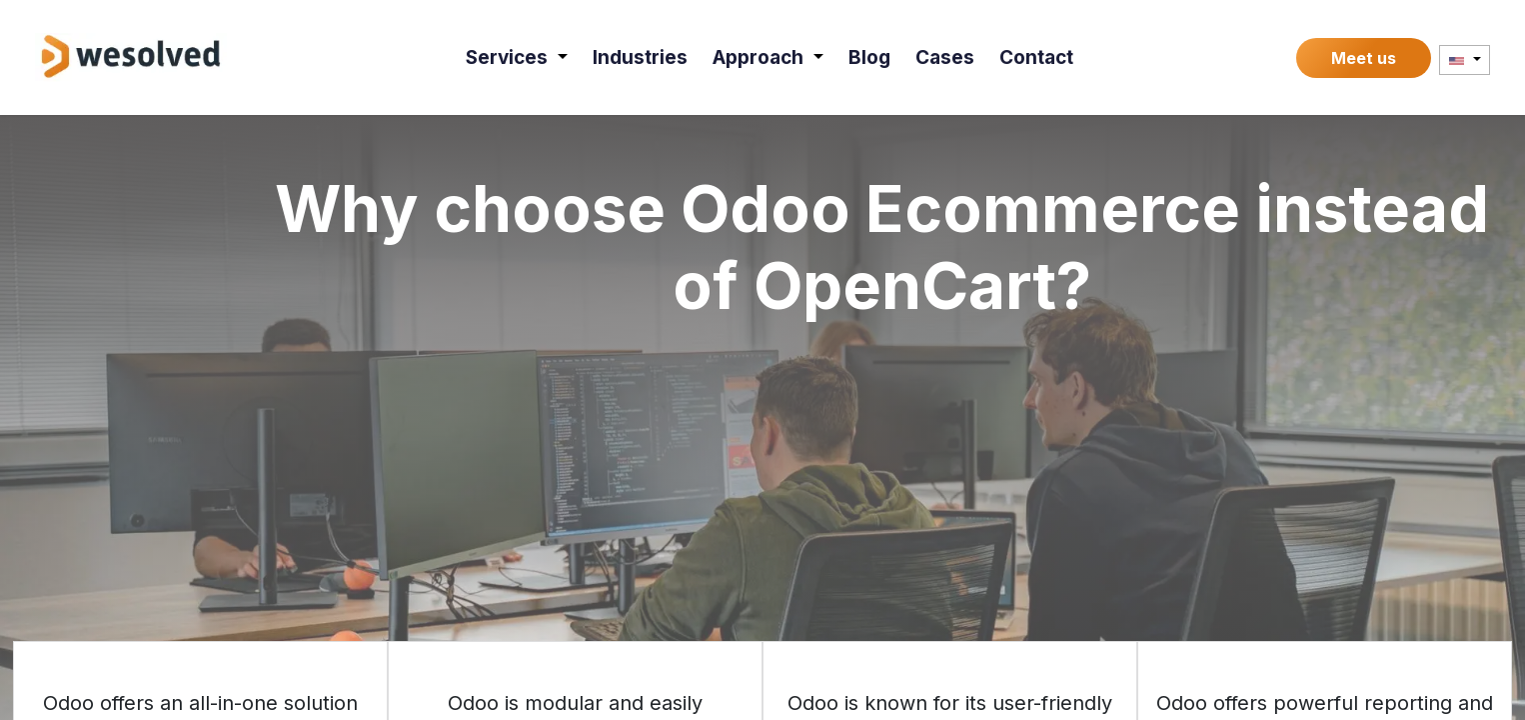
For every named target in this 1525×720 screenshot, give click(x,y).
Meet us (1363, 58)
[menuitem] (517, 57)
